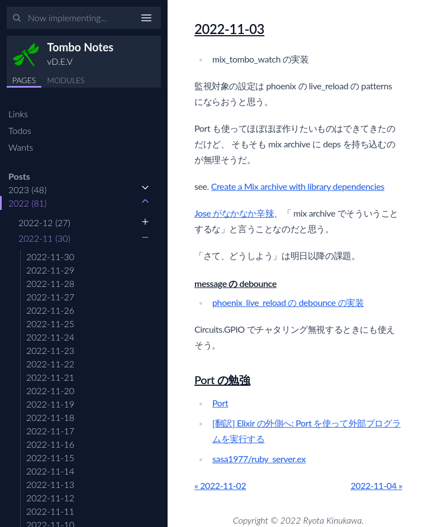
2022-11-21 (50, 377)
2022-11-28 (50, 283)
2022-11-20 (50, 390)
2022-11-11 (50, 511)
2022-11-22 (50, 363)
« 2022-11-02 (220, 485)
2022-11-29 (50, 270)
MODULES (65, 80)
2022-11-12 (50, 497)
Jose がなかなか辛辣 (234, 213)
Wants (20, 147)
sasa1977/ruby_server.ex (259, 458)
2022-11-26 (50, 310)
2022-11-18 (50, 417)
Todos (19, 130)
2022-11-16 (50, 444)
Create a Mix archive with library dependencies (297, 186)
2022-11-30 (50, 256)
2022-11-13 (50, 484)
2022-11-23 (50, 350)
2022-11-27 (50, 296)
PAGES (24, 80)
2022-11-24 (50, 337)
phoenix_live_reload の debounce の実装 (288, 302)
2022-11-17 (50, 430)
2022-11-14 (50, 471)
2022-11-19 (50, 404)
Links (18, 113)
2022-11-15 (50, 457)
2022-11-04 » (376, 485)
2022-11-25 (50, 323)
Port (220, 402)
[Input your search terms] (84, 18)
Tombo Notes (80, 47)
